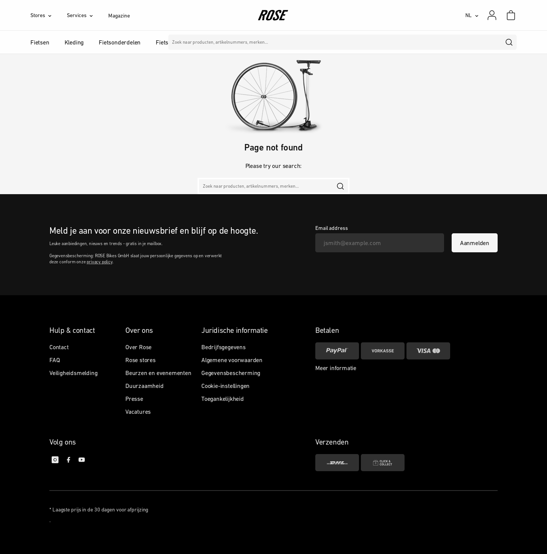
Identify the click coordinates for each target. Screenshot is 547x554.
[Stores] (48, 15)
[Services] (87, 15)
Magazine (119, 16)
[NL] (472, 15)
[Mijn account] (492, 15)
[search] (509, 42)
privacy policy (99, 261)
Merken (249, 42)
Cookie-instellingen (225, 385)
